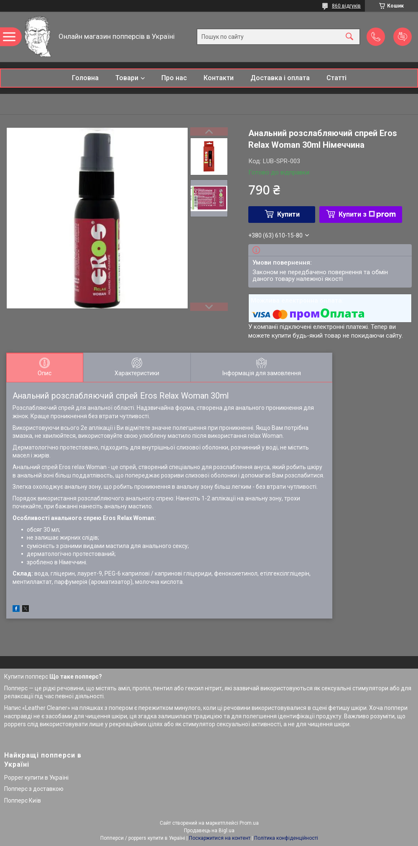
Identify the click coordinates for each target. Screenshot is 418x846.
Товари (126, 78)
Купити (288, 214)
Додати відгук (402, 37)
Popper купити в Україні (36, 777)
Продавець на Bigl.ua (209, 830)
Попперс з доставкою (34, 788)
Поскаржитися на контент (219, 838)
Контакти (219, 78)
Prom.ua (249, 823)
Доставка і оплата (280, 78)
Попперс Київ (22, 800)
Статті (336, 78)
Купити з (367, 214)
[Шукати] (349, 37)
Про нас (174, 78)
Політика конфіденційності (286, 838)
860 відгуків (346, 6)
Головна (85, 78)
